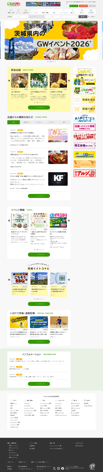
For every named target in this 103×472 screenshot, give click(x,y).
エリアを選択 (17, 16)
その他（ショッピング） (61, 415)
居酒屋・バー (13, 403)
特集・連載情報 (11, 443)
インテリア (58, 405)
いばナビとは (79, 443)
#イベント (53, 293)
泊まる (82, 12)
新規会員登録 (83, 5)
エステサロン (27, 405)
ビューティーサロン (29, 408)
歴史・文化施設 (44, 410)
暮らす (73, 12)
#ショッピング (39, 242)
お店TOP (25, 12)
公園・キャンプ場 (44, 412)
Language (92, 5)
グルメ (36, 12)
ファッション (58, 403)
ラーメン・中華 (14, 410)
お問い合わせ (79, 445)
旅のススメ (11, 450)
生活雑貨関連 (58, 410)
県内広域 (44, 286)
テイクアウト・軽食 (15, 422)
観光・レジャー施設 (45, 408)
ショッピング (63, 12)
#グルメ (33, 293)
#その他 (13, 242)
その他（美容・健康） (29, 415)
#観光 (13, 293)
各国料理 (12, 415)
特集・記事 (11, 12)
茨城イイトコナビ (13, 445)
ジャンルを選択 (50, 16)
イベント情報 (33, 443)
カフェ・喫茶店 (14, 417)
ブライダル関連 (75, 405)
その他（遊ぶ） (44, 415)
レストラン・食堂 (14, 424)
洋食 (11, 405)
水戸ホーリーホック (14, 448)
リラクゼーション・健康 (30, 410)
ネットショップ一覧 (55, 445)
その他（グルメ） (14, 427)
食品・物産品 (58, 408)
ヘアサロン (27, 403)
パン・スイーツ (14, 419)
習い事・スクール (75, 403)
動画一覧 (52, 443)
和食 (11, 408)
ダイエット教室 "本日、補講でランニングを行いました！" (27, 176)
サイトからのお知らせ (56, 448)
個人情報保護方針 (22, 466)
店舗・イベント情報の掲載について (40, 462)
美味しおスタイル (13, 457)
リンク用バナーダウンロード (25, 469)
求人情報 (91, 12)
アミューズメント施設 (45, 403)
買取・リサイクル (59, 412)
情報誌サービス (22, 462)
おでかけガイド (13, 452)
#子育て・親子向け (60, 243)
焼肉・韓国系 (13, 412)
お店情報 (32, 445)
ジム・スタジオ (28, 412)
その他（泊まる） (88, 405)
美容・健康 (45, 12)
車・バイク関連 (75, 412)
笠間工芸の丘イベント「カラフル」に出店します (24, 154)
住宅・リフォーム (75, 408)
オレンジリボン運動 (14, 455)
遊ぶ (54, 12)
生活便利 (73, 410)
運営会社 (9, 466)
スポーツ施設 (43, 405)
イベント (18, 12)
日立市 (25, 286)
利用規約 (9, 469)
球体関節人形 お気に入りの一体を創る (22, 133)
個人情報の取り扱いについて (44, 466)
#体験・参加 (33, 242)
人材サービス (10, 462)
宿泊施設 (86, 403)
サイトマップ (40, 469)
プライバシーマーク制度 (70, 466)
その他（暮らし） (75, 415)
